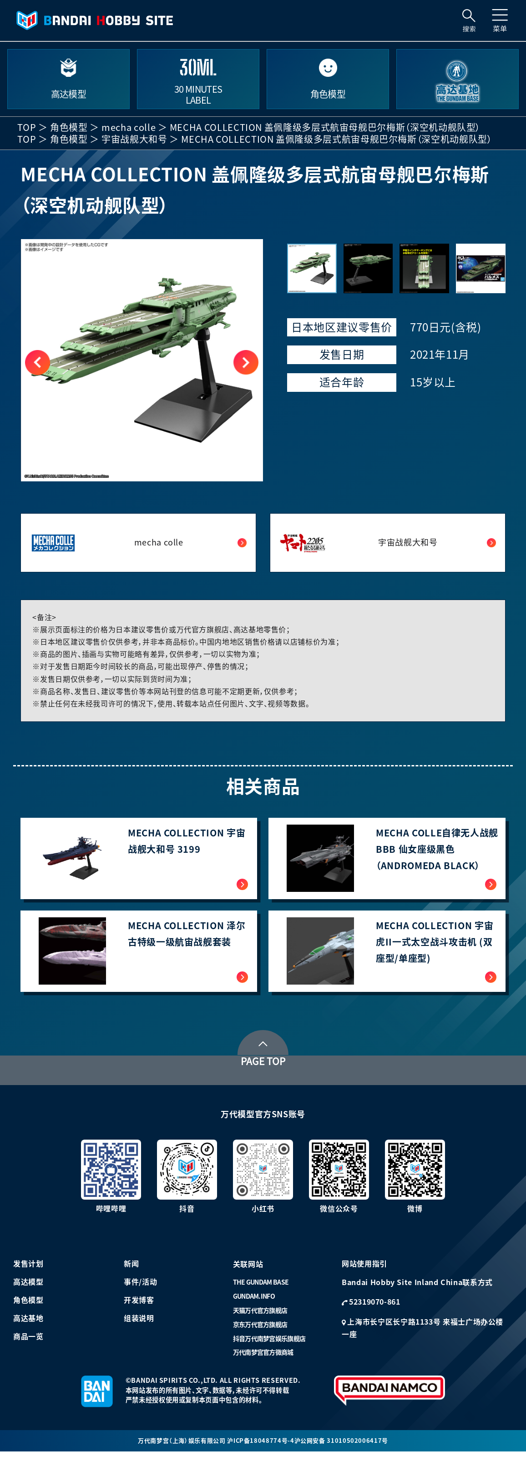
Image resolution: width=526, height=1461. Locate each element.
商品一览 (28, 1344)
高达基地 (28, 1326)
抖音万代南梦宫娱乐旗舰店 (269, 1346)
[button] (245, 362)
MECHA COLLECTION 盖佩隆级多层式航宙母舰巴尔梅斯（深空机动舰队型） (325, 127)
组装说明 (139, 1326)
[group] (141, 360)
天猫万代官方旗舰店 (260, 1319)
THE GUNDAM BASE (261, 1290)
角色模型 (69, 127)
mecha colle (128, 127)
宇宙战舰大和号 (134, 139)
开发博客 (139, 1308)
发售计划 (28, 1272)
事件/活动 (140, 1290)
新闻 (131, 1272)
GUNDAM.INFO (254, 1304)
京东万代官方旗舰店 (260, 1332)
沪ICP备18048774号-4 (262, 1449)
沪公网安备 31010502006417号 (345, 1449)
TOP (26, 127)
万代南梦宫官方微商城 (263, 1360)
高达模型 (28, 1290)
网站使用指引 (364, 1272)
